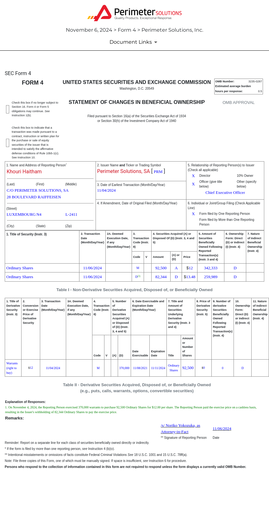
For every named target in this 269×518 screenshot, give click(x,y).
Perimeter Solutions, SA (123, 171)
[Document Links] (134, 42)
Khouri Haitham (24, 172)
